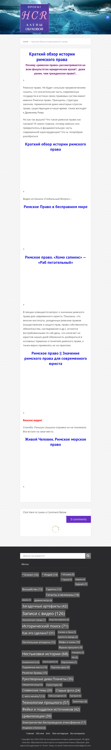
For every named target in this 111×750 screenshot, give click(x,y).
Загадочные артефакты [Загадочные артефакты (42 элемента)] (44, 606)
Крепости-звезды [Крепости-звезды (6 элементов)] (68, 637)
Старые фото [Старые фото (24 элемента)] (68, 690)
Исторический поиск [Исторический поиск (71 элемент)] (45, 626)
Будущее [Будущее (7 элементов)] (81, 584)
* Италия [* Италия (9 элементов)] (67, 574)
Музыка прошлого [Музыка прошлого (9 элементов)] (70, 647)
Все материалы (77, 733)
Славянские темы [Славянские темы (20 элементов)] (37, 690)
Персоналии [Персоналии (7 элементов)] (69, 662)
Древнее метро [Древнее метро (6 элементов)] (43, 600)
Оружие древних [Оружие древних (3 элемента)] (50, 662)
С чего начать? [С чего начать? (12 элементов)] (33, 696)
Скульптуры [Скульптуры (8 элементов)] (54, 684)
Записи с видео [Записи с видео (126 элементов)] (43, 613)
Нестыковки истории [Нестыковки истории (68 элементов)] (45, 653)
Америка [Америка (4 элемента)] (80, 579)
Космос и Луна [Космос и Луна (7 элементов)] (67, 632)
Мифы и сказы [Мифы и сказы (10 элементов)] (69, 642)
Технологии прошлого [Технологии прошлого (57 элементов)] (45, 702)
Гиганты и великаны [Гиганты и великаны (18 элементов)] (62, 595)
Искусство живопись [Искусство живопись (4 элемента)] (59, 619)
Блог (48, 733)
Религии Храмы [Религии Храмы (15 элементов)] (34, 672)
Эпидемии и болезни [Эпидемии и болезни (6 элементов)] (34, 727)
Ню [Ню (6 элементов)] (75, 657)
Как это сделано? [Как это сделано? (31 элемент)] (38, 633)
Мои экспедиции (60, 733)
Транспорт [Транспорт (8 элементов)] (80, 701)
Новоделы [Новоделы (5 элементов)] (78, 652)
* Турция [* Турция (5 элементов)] (66, 579)
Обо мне (40, 733)
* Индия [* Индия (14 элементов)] (50, 574)
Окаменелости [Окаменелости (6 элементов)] (30, 662)
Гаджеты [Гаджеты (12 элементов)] (53, 589)
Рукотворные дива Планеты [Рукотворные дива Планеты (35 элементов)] (47, 679)
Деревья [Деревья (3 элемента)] (26, 600)
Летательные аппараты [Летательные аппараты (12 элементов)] (38, 642)
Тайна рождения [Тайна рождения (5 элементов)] (57, 695)
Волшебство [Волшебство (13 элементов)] (32, 589)
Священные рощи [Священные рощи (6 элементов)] (32, 684)
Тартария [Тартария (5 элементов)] (75, 695)
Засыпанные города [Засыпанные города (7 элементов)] (34, 619)
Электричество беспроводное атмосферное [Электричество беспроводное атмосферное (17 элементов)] (54, 722)
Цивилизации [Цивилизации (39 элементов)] (36, 716)
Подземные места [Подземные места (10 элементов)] (34, 667)
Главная (30, 733)
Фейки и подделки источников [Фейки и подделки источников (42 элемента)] (51, 709)
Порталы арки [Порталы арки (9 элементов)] (60, 667)
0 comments (76, 518)
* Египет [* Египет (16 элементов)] (30, 574)
